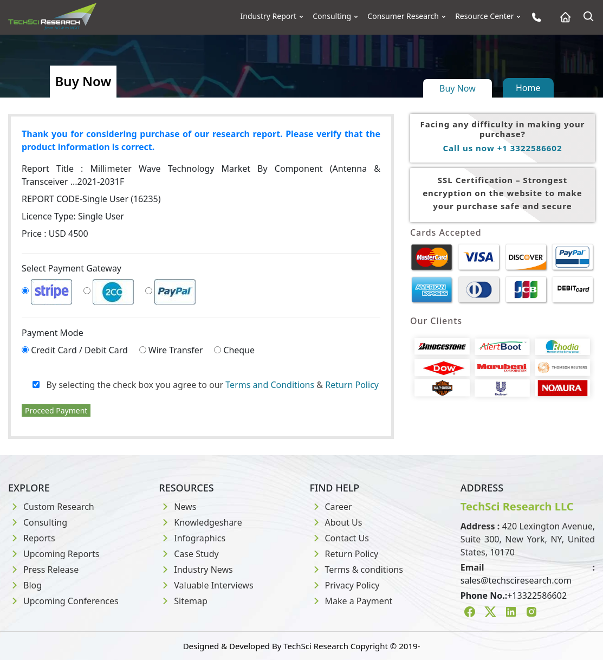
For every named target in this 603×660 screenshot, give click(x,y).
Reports (31, 538)
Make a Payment (351, 601)
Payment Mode (52, 333)
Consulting (332, 16)
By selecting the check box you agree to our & (206, 385)
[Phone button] (534, 17)
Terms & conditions (356, 569)
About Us (336, 522)
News (177, 507)
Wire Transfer (175, 350)
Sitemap (183, 601)
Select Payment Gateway (71, 268)
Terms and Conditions (269, 385)
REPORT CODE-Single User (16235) (91, 199)
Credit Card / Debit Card (79, 350)
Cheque (239, 350)
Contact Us (339, 538)
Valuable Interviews (206, 585)
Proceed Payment (56, 410)
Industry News (196, 569)
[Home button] (563, 17)
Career (331, 507)
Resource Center (484, 16)
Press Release (43, 569)
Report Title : (201, 175)
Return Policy (352, 385)
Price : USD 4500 (55, 234)
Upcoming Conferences (63, 601)
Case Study (188, 554)
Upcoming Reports (53, 554)
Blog (25, 585)
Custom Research (51, 507)
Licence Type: (73, 216)
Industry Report (269, 16)
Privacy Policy (345, 585)
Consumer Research (403, 16)
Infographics (192, 538)
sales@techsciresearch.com (516, 580)
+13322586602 (537, 595)
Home (528, 88)
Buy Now (457, 88)
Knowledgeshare (200, 522)
